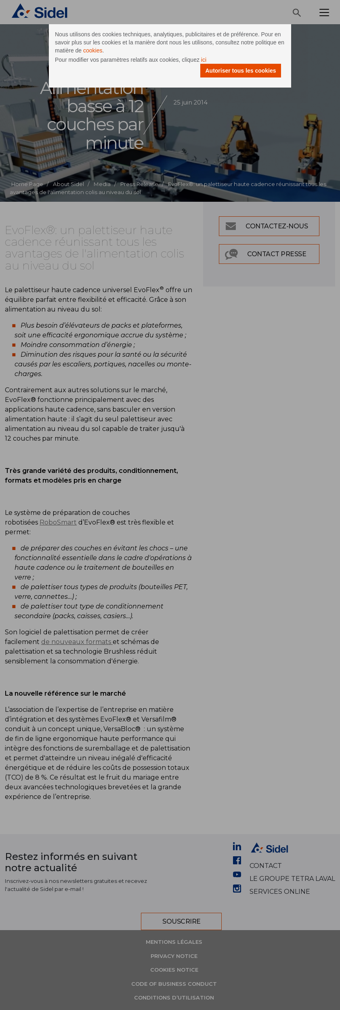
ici (203, 59)
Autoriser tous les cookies (240, 70)
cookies (92, 50)
